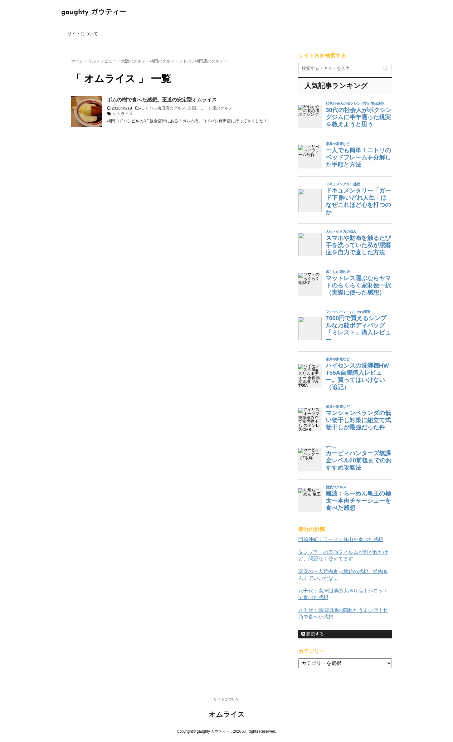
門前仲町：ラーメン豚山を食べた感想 (340, 539)
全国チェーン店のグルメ (210, 108)
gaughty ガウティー (93, 12)
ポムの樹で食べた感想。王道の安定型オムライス (162, 99)
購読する (312, 633)
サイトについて (82, 33)
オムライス (123, 113)
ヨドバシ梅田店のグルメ (163, 108)
